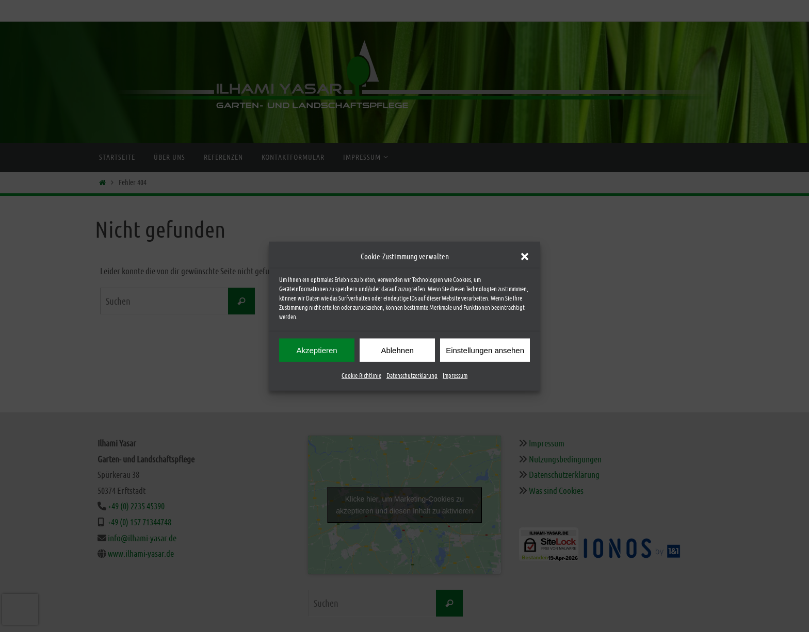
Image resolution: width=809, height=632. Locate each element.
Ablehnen (397, 349)
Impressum (455, 376)
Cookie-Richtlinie (361, 376)
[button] (525, 256)
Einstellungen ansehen (485, 349)
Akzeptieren (316, 349)
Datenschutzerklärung (412, 376)
